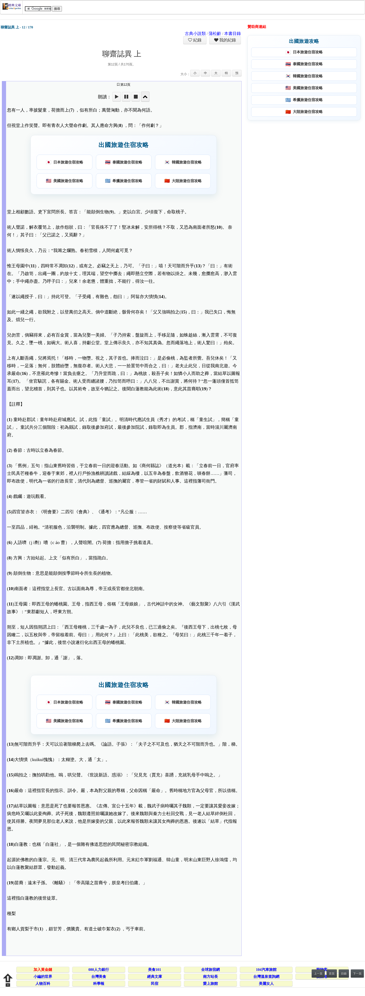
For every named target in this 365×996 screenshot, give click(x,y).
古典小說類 (195, 33)
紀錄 (197, 40)
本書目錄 (232, 33)
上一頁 (318, 973)
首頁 (332, 973)
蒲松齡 (215, 33)
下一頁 (357, 973)
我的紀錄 (227, 40)
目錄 (344, 973)
